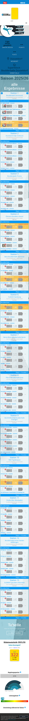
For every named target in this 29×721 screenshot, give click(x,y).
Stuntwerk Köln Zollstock (14, 136)
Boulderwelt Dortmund (14, 95)
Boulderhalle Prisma (14, 176)
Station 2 (14, 133)
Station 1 (14, 93)
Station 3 (14, 173)
